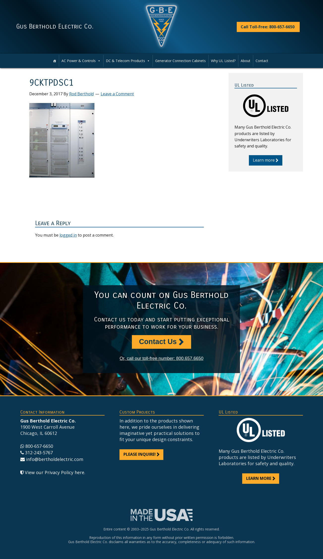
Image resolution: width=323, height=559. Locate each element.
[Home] (54, 61)
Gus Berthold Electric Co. (54, 26)
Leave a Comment (117, 94)
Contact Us (158, 342)
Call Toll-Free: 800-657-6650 (267, 27)
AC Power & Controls (78, 60)
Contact (262, 60)
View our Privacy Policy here (54, 472)
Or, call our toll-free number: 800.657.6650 (161, 358)
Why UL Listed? (223, 60)
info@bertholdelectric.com (54, 459)
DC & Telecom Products (125, 60)
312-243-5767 (39, 452)
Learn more (264, 160)
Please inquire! (139, 454)
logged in (68, 235)
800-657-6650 (39, 446)
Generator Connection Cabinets (180, 60)
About (245, 60)
